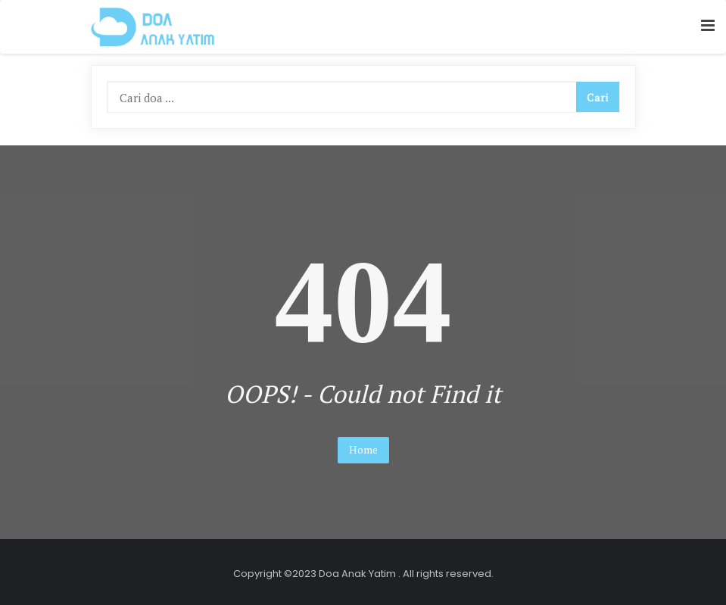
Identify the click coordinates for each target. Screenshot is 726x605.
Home (363, 449)
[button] (708, 26)
